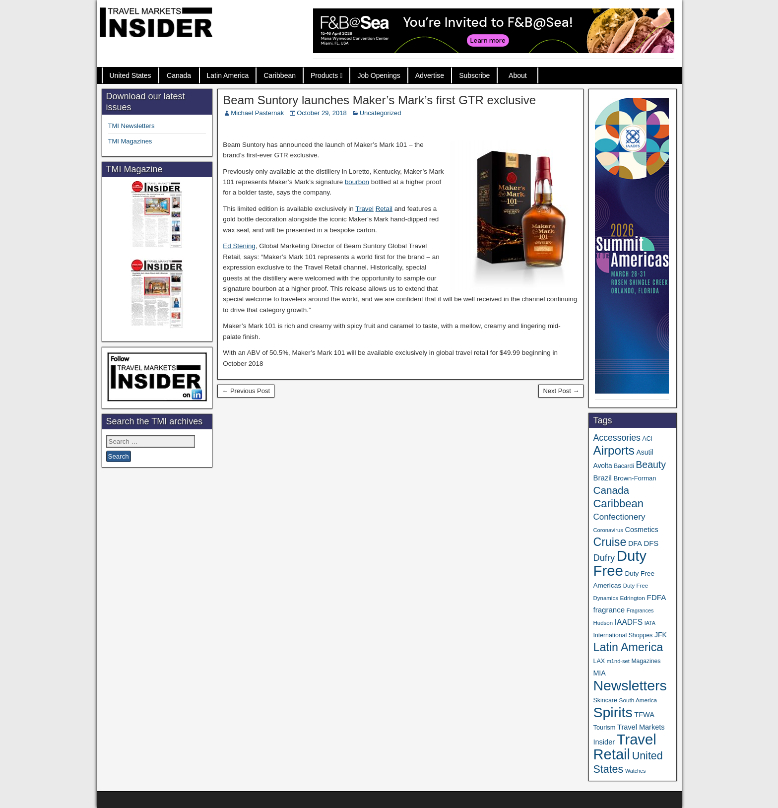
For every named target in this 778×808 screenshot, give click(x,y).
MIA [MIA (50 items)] (599, 673)
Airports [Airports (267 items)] (613, 450)
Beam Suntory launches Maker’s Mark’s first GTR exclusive (379, 100)
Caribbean (279, 75)
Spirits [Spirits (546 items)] (612, 712)
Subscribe (474, 75)
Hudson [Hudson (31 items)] (603, 623)
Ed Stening (239, 246)
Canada (179, 75)
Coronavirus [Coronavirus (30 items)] (608, 530)
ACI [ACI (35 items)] (647, 438)
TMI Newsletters (131, 126)
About (518, 75)
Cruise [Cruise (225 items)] (609, 542)
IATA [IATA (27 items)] (650, 623)
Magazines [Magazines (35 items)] (645, 661)
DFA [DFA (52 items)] (635, 543)
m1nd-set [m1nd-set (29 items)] (618, 661)
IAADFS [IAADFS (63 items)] (629, 622)
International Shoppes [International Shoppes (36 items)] (622, 635)
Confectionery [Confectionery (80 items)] (619, 517)
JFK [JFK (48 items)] (660, 635)
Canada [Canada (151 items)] (611, 490)
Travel (364, 208)
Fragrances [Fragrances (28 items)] (640, 610)
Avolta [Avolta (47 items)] (602, 466)
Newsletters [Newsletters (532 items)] (629, 685)
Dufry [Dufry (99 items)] (604, 557)
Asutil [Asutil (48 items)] (644, 452)
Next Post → (561, 391)
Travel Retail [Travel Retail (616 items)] (624, 747)
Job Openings (378, 75)
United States (130, 75)
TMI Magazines (130, 141)
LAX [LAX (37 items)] (599, 661)
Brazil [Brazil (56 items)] (602, 477)
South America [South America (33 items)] (638, 700)
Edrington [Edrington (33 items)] (632, 598)
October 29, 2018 (321, 113)
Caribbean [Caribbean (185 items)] (618, 503)
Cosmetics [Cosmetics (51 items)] (641, 530)
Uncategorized (380, 113)
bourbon (357, 182)
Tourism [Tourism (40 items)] (604, 727)
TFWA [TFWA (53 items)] (644, 715)
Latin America (228, 75)
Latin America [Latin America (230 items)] (628, 647)
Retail (384, 208)
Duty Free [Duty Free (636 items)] (620, 563)
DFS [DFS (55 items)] (651, 543)
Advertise (429, 75)
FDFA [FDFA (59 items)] (656, 597)
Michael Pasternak (257, 113)
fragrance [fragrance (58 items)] (609, 610)
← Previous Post (246, 391)
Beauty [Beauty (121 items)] (651, 464)
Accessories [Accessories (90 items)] (616, 438)
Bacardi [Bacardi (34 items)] (624, 466)
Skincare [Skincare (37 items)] (605, 700)
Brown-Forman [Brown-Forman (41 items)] (634, 478)
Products (324, 75)
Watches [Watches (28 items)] (635, 771)
